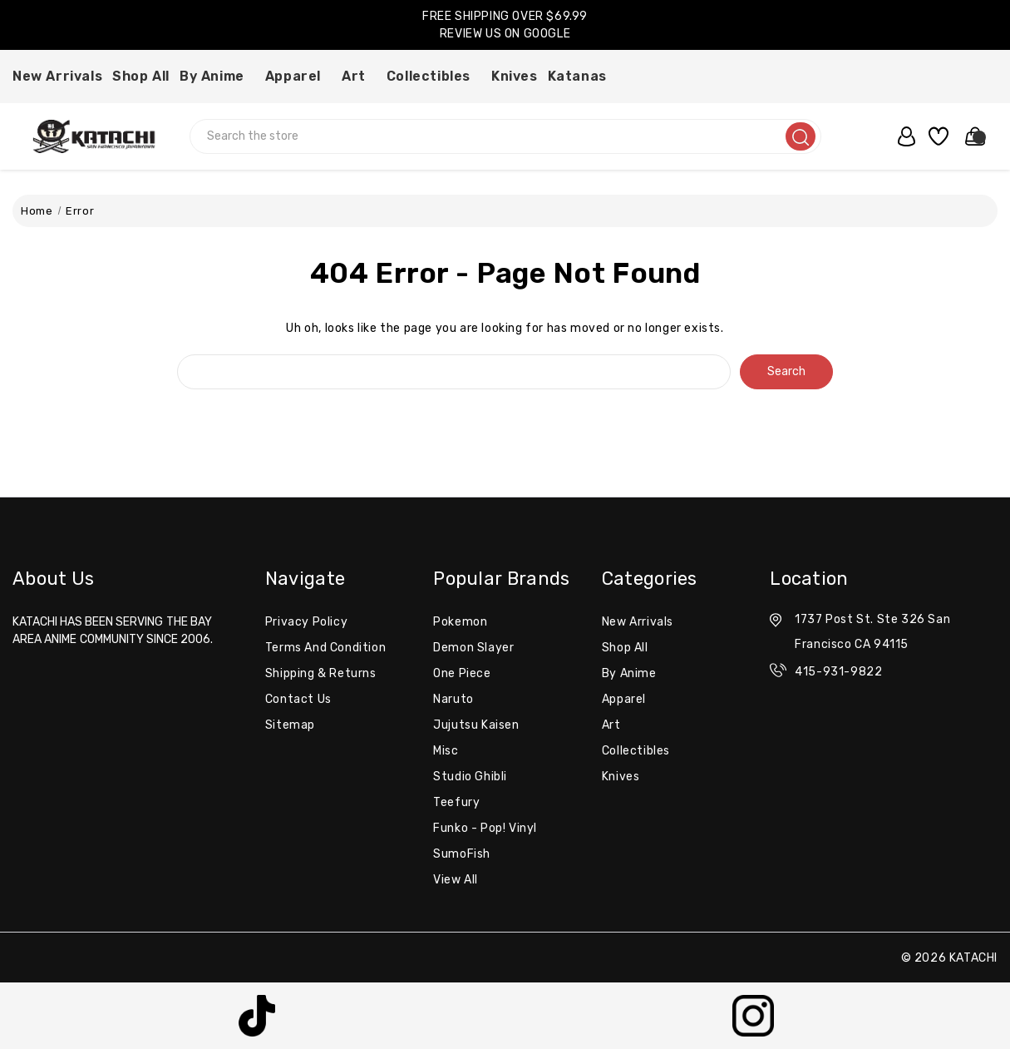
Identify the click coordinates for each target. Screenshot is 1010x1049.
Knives (514, 76)
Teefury (456, 802)
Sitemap (290, 725)
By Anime (217, 76)
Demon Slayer (473, 648)
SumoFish (461, 854)
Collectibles (434, 76)
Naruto (453, 699)
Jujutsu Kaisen (476, 725)
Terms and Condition (325, 648)
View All (455, 880)
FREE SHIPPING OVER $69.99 (505, 16)
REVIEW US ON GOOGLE (505, 34)
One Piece (461, 673)
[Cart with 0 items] (970, 136)
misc (445, 751)
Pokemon (460, 622)
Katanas (583, 76)
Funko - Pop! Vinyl (485, 828)
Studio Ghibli (470, 776)
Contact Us (298, 699)
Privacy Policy (306, 622)
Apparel (298, 76)
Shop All (141, 76)
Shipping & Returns (321, 673)
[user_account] (901, 136)
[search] (800, 136)
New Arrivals (57, 76)
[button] (257, 1016)
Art (359, 76)
